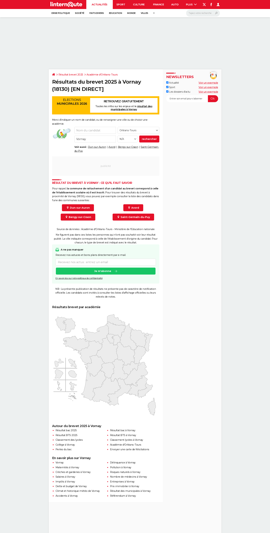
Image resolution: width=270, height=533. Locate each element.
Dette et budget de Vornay (71, 486)
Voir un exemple (208, 82)
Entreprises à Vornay (122, 481)
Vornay (60, 462)
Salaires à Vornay (65, 476)
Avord (111, 147)
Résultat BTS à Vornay (123, 435)
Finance (158, 4)
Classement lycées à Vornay (126, 439)
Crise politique (60, 13)
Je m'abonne (102, 271)
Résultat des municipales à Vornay (130, 490)
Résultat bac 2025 (66, 430)
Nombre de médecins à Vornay (128, 476)
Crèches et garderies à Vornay (73, 472)
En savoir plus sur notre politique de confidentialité (79, 278)
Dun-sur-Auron (97, 147)
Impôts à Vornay (65, 481)
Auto (175, 4)
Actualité (172, 82)
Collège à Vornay (65, 444)
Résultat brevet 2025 (70, 74)
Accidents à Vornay (67, 495)
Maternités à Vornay (67, 467)
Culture (139, 4)
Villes (144, 13)
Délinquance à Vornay (123, 462)
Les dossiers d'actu (178, 91)
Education (115, 13)
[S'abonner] (192, 98)
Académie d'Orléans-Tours (102, 74)
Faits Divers (96, 13)
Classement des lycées (69, 439)
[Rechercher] (203, 13)
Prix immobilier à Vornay (124, 486)
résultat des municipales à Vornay (131, 108)
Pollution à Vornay (120, 467)
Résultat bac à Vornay (122, 430)
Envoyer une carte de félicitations (129, 449)
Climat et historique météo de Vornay (78, 490)
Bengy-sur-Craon (128, 147)
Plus (191, 4)
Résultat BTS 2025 (66, 435)
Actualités (99, 4)
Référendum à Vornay (123, 495)
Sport (120, 4)
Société (79, 13)
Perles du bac (64, 449)
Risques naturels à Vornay (125, 472)
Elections (72, 102)
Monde (131, 13)
